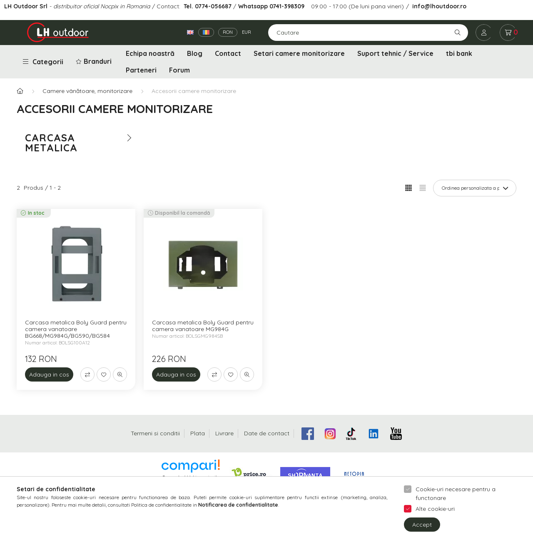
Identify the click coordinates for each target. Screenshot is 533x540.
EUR (246, 32)
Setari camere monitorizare (299, 53)
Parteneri (141, 70)
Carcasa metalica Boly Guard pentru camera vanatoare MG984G (203, 325)
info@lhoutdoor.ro (439, 6)
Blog (194, 53)
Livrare (224, 433)
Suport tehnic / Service (395, 53)
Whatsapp (253, 6)
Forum (179, 70)
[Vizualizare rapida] (120, 374)
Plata (197, 433)
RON (228, 32)
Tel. (189, 6)
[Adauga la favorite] (104, 374)
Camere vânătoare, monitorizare (87, 91)
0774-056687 (213, 6)
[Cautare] (368, 32)
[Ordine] (474, 188)
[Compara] (87, 374)
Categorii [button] (43, 62)
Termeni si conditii (155, 433)
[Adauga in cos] (49, 374)
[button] (95, 61)
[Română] (206, 32)
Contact (228, 53)
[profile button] (484, 32)
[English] (190, 32)
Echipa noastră (150, 53)
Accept (422, 531)
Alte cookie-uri (435, 515)
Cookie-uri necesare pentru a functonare (456, 500)
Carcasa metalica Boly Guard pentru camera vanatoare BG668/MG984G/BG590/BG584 (76, 329)
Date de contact (266, 433)
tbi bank (459, 53)
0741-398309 (286, 6)
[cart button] (508, 32)
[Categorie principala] (20, 91)
